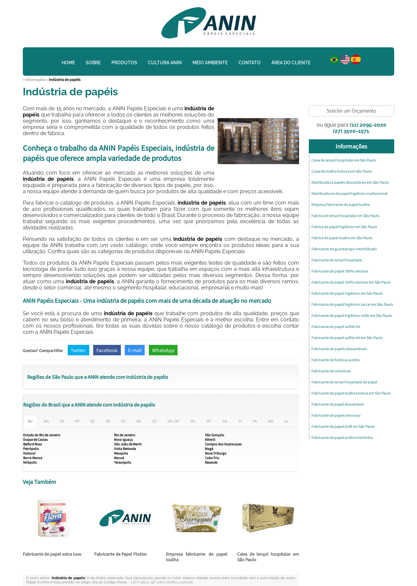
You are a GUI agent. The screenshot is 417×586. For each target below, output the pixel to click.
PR (77, 421)
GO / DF (173, 421)
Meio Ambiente (210, 62)
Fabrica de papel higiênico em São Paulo (344, 226)
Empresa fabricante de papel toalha (196, 557)
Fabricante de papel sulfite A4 (335, 326)
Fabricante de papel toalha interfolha (342, 437)
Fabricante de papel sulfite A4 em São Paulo (347, 337)
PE (123, 421)
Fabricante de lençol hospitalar (336, 259)
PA (255, 421)
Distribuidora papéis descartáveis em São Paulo (350, 182)
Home (68, 62)
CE (154, 421)
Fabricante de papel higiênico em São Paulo (347, 293)
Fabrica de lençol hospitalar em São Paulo (345, 215)
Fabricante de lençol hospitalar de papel (344, 381)
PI (240, 421)
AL (286, 421)
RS (108, 421)
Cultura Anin (165, 62)
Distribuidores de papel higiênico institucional (349, 193)
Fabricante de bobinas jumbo (335, 359)
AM (224, 421)
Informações (351, 146)
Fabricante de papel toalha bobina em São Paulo (351, 393)
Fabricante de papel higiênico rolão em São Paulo (351, 315)
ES (62, 421)
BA (139, 421)
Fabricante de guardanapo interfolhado (344, 248)
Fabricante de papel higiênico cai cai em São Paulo (352, 304)
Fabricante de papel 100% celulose (339, 271)
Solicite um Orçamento (351, 111)
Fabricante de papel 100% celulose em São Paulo (351, 282)
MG (46, 421)
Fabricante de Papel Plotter (120, 554)
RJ (30, 421)
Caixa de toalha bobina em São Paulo (341, 171)
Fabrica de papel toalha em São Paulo (342, 237)
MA (270, 421)
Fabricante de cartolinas (331, 370)
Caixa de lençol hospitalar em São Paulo (268, 557)
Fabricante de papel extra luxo (52, 554)
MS (192, 421)
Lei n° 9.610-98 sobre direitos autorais (162, 582)
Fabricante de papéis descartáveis (339, 348)
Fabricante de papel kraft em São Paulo (343, 426)
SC (93, 421)
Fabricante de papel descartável (337, 404)
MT (208, 421)
